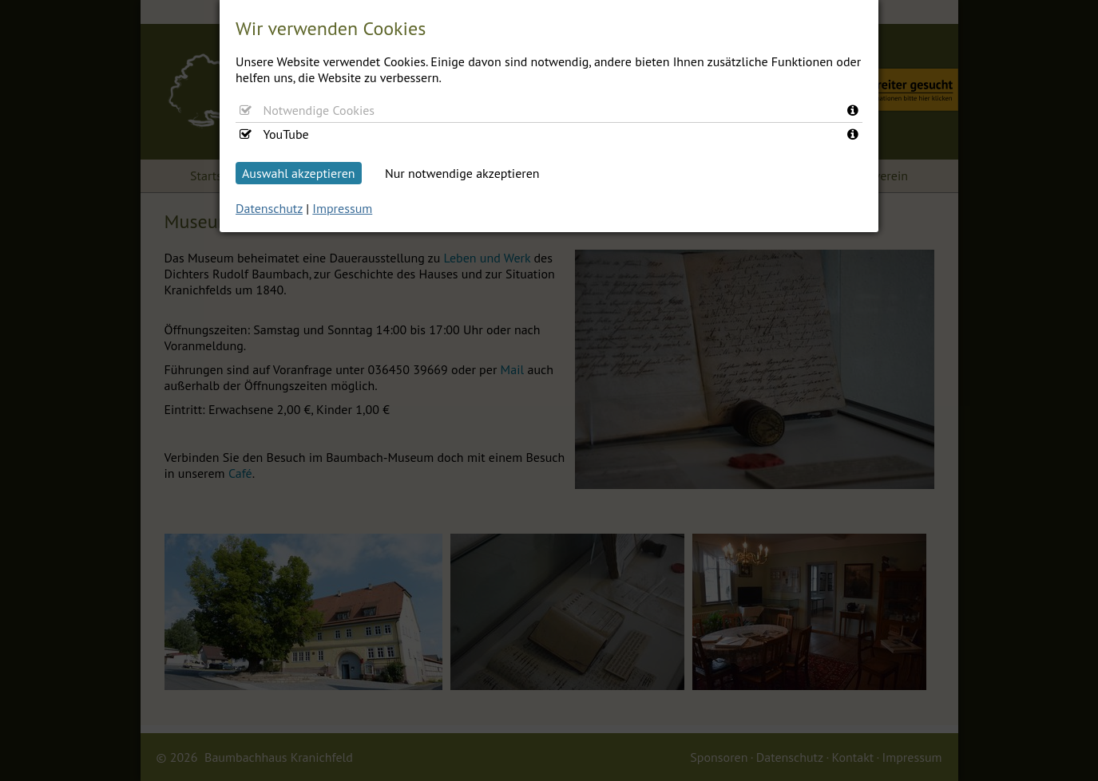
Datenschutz (269, 208)
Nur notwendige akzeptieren (462, 173)
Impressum (342, 208)
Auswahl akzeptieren (298, 173)
